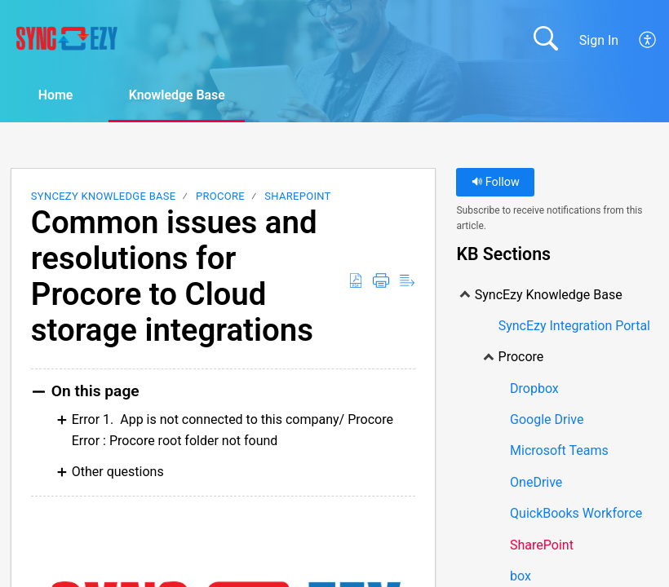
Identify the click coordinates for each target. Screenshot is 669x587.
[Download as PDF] (355, 281)
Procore (220, 196)
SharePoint (297, 196)
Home (56, 95)
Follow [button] (496, 182)
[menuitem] (648, 40)
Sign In (598, 40)
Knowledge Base (179, 95)
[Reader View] (407, 281)
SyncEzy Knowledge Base (103, 196)
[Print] (381, 281)
